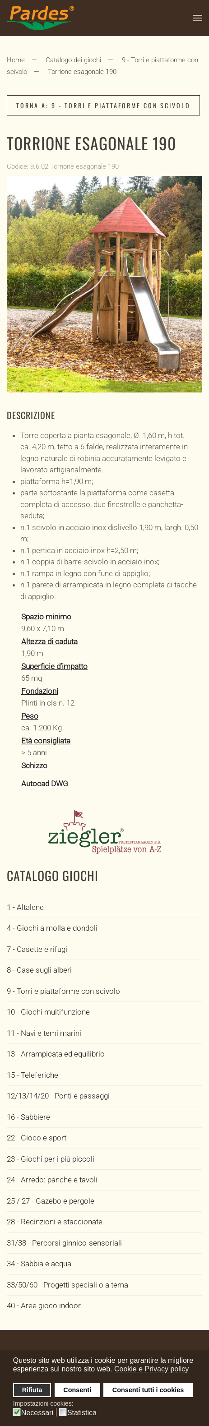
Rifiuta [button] (32, 1390)
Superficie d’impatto (54, 666)
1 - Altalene (25, 907)
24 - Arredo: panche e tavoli (52, 1179)
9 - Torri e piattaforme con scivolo (63, 991)
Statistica (82, 1413)
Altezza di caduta (49, 641)
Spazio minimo (46, 616)
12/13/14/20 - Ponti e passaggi (58, 1095)
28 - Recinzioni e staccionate (54, 1221)
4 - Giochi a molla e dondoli (52, 927)
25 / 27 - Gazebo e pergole (50, 1200)
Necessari (37, 1413)
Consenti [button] (77, 1390)
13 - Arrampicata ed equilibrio (56, 1053)
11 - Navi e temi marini (44, 1033)
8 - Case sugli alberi (39, 969)
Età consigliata (45, 740)
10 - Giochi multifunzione (48, 1011)
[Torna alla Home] (40, 18)
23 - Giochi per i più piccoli (50, 1158)
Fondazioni (39, 691)
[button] (197, 18)
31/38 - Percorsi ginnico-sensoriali (64, 1242)
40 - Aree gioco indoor (44, 1305)
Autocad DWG (44, 783)
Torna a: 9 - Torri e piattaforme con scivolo (103, 105)
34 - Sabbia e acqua (39, 1263)
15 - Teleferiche (32, 1075)
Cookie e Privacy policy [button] (151, 1369)
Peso (29, 715)
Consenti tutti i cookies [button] (148, 1390)
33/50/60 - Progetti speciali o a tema (67, 1284)
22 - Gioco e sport (36, 1137)
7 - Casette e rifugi (37, 949)
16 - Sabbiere (28, 1116)
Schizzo (34, 765)
